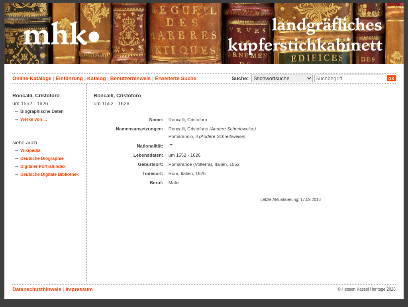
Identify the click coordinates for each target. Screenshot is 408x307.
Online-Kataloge (31, 78)
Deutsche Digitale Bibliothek (49, 174)
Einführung (69, 78)
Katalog (96, 78)
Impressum (78, 289)
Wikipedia (30, 150)
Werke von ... (33, 119)
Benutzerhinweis (130, 78)
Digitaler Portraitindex (43, 166)
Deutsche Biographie (42, 158)
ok (391, 78)
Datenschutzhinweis (36, 289)
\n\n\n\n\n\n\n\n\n (282, 78)
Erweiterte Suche (175, 78)
